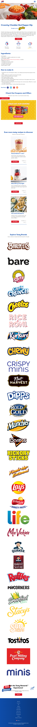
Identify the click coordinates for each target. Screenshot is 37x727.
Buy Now (18, 38)
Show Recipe (15, 161)
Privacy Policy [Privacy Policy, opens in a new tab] (18, 709)
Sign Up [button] (18, 694)
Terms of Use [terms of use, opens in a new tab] (17, 711)
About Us (18, 701)
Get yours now (18, 123)
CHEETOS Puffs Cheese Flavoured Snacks (11, 59)
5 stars (32, 49)
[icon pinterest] (14, 87)
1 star (28, 49)
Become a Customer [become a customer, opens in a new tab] (18, 718)
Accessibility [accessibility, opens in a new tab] (17, 708)
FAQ (18, 704)
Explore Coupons (5, 98)
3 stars (30, 49)
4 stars (31, 49)
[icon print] (17, 87)
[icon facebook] (7, 87)
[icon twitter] (10, 87)
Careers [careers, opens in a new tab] (17, 716)
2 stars (29, 49)
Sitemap (18, 706)
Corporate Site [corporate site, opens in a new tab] (18, 714)
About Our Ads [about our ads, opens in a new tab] (18, 713)
